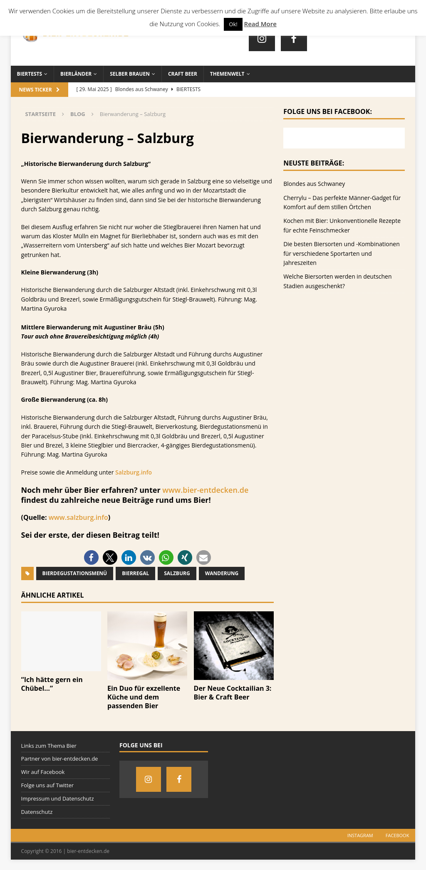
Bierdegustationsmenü (74, 573)
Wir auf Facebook (43, 772)
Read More (260, 24)
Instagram (360, 835)
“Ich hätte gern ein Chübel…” (52, 684)
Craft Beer (182, 73)
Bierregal (135, 573)
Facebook (397, 835)
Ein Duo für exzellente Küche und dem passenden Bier (143, 697)
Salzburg (177, 573)
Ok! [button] (233, 24)
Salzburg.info (133, 472)
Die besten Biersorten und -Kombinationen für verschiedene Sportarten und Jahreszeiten (341, 253)
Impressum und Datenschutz (57, 798)
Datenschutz (37, 812)
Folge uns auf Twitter (47, 785)
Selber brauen (130, 73)
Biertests (29, 73)
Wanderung (222, 573)
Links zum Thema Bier (49, 745)
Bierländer (76, 73)
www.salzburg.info (78, 517)
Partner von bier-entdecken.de (59, 758)
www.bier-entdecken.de (205, 490)
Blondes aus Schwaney (314, 184)
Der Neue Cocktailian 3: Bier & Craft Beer (233, 693)
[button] (91, 557)
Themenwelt (227, 73)
